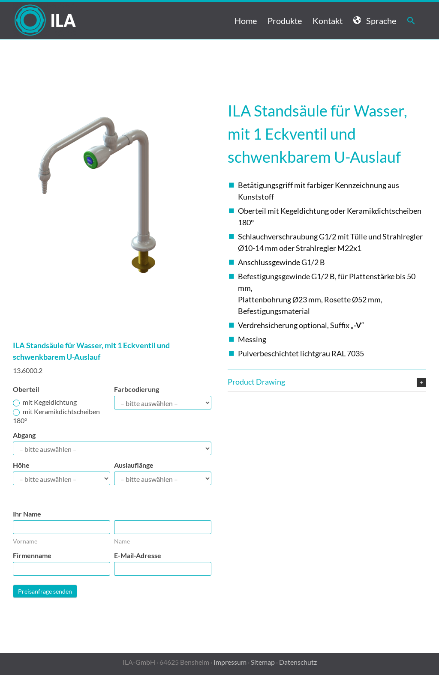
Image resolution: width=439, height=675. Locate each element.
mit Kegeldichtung (45, 402)
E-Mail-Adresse (137, 555)
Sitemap (263, 662)
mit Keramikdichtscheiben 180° (56, 415)
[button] (411, 20)
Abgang (24, 435)
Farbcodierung (136, 389)
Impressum (230, 662)
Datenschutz (298, 662)
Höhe (21, 465)
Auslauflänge (133, 465)
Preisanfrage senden (45, 591)
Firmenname (32, 555)
